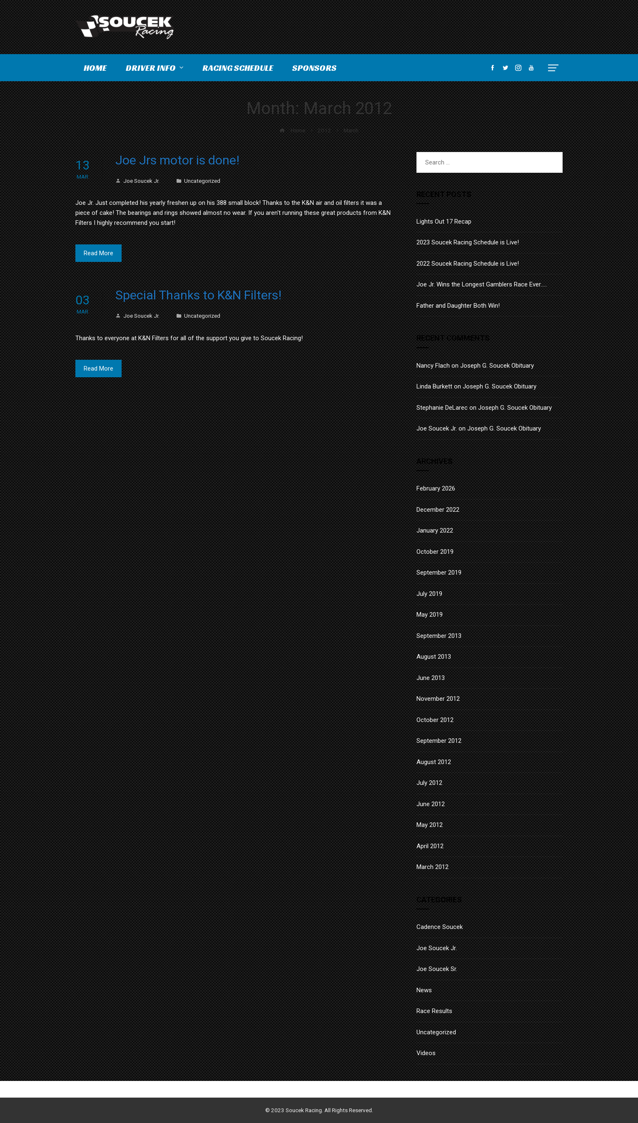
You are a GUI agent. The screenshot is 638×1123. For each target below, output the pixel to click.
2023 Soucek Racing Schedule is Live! (467, 242)
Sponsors (314, 67)
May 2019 (429, 614)
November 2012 (438, 698)
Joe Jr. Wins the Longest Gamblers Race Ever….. (481, 284)
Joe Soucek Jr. (137, 180)
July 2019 (429, 594)
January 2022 (434, 530)
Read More (98, 253)
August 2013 (433, 656)
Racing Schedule (237, 67)
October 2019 (435, 551)
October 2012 (435, 720)
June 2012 (430, 804)
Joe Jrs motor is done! (177, 160)
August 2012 (433, 762)
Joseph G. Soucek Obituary (497, 365)
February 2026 (435, 488)
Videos (426, 1053)
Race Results (434, 1011)
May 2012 (429, 825)
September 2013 (438, 636)
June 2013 (430, 678)
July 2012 (429, 783)
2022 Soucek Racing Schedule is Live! (467, 263)
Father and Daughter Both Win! (458, 305)
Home (95, 67)
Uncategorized (202, 180)
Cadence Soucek (439, 927)
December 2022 (437, 509)
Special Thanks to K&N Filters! (198, 295)
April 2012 (430, 846)
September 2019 (438, 572)
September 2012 (438, 741)
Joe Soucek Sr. (436, 969)
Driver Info (155, 67)
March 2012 (432, 867)
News (424, 990)
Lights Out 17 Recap (443, 221)
